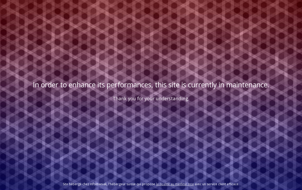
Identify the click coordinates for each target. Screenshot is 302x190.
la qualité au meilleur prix (175, 184)
